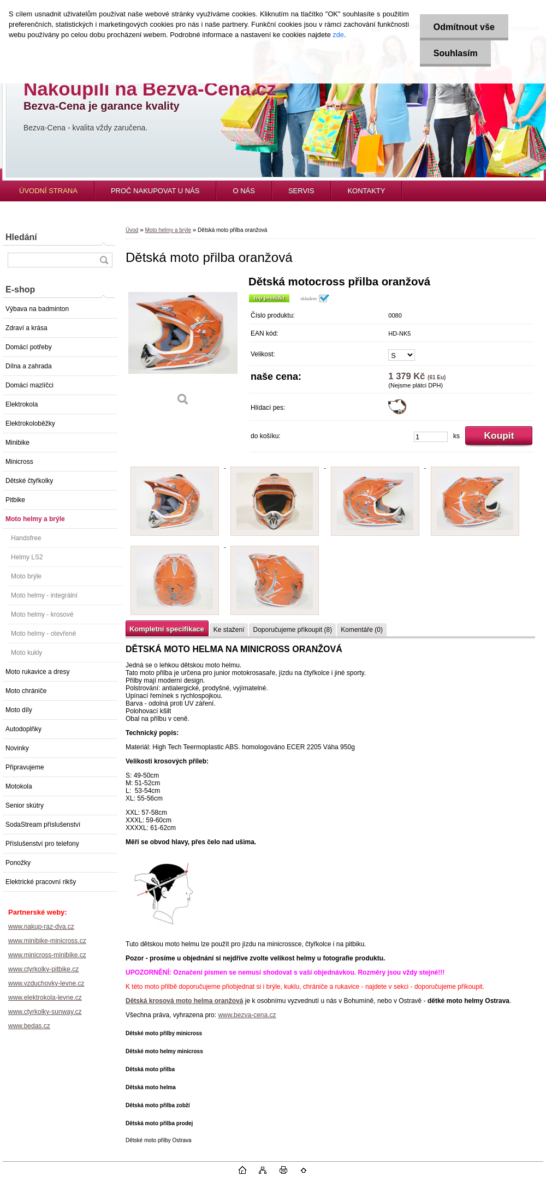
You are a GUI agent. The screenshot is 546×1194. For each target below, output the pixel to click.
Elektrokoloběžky (30, 423)
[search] (103, 260)
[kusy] (431, 437)
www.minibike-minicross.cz (47, 941)
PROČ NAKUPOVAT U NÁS (155, 191)
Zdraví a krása (26, 328)
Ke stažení (229, 630)
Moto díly (18, 710)
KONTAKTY (366, 191)
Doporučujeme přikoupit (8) (292, 630)
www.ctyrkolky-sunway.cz (44, 1012)
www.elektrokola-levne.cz (45, 997)
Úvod (132, 230)
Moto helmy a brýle (35, 519)
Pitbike (15, 500)
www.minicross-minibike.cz (47, 955)
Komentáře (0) (362, 630)
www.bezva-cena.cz (247, 1015)
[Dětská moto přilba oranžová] (183, 344)
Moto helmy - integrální (44, 595)
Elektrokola (21, 404)
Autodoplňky (23, 729)
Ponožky (18, 863)
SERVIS (301, 191)
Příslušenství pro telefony (42, 843)
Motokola (18, 786)
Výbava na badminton (37, 309)
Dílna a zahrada (28, 366)
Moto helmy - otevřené (43, 633)
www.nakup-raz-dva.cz (41, 926)
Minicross (19, 461)
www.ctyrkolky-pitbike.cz (43, 969)
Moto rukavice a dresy (37, 672)
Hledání (21, 237)
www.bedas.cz (29, 1026)
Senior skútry (24, 805)
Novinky (17, 748)
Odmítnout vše (463, 27)
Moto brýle (26, 576)
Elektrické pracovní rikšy (40, 882)
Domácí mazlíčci (29, 385)
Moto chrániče (25, 691)
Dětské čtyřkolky (29, 481)
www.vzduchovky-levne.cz (46, 983)
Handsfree (26, 538)
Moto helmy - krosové (42, 614)
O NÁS (243, 191)
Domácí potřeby (28, 347)
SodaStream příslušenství (42, 824)
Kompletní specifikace (166, 629)
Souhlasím (455, 53)
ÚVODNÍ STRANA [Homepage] (48, 191)
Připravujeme (24, 767)
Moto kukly (26, 652)
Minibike (17, 442)
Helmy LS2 (27, 557)
